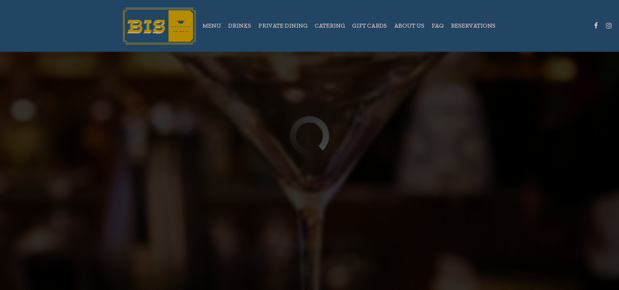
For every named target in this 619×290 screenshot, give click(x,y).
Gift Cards (369, 25)
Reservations (473, 25)
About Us (409, 25)
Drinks (239, 25)
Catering (330, 25)
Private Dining (283, 25)
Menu (212, 25)
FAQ (437, 25)
